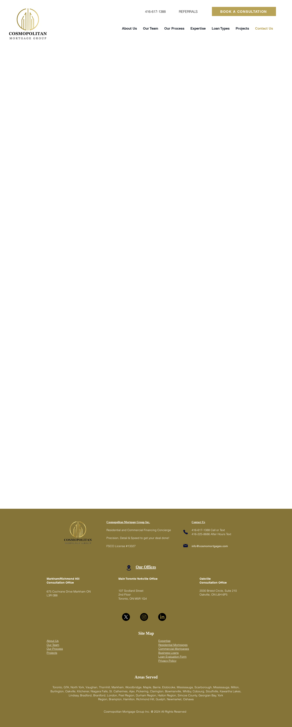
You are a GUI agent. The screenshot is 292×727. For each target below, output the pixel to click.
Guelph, (161, 699)
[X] (126, 617)
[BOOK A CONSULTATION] (244, 11)
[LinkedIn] (162, 617)
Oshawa (188, 699)
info (194, 546)
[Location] (128, 568)
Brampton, (116, 699)
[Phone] (185, 532)
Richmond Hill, (146, 699)
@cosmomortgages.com (212, 546)
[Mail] (185, 545)
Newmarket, (175, 699)
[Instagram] (144, 617)
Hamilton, (129, 699)
